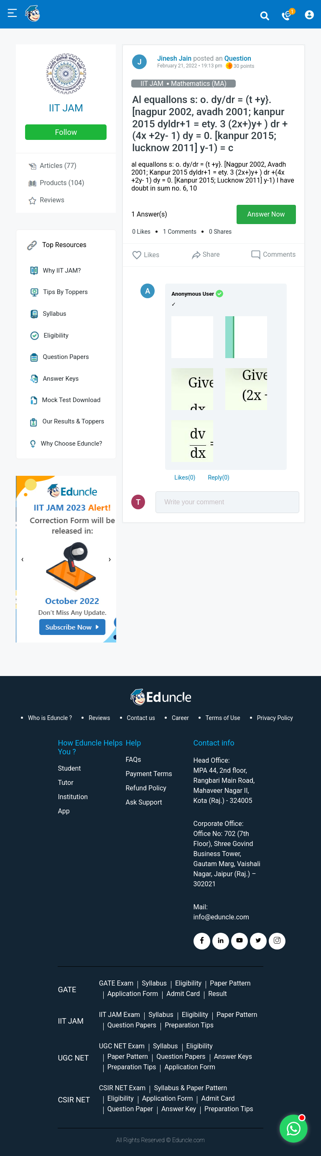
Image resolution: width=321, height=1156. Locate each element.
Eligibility (49, 335)
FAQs (133, 760)
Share (205, 254)
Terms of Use (223, 718)
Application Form (132, 994)
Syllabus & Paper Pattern (190, 1088)
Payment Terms (148, 774)
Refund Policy (145, 788)
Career (180, 718)
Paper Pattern (230, 983)
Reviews (46, 200)
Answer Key (178, 1109)
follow (66, 132)
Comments (273, 255)
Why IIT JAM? (55, 270)
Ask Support (143, 802)
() (184, 477)
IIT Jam (71, 1021)
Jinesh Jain (174, 58)
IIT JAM (66, 108)
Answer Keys (54, 378)
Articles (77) (52, 166)
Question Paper (130, 1109)
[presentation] (22, 559)
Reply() (218, 477)
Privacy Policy (275, 718)
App (63, 811)
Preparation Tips (189, 1025)
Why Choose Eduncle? (66, 443)
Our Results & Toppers (67, 421)
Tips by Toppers (59, 292)
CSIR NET (74, 1099)
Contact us (141, 718)
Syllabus (48, 313)
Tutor (65, 783)
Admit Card (183, 994)
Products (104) (56, 183)
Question (237, 58)
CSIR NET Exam (122, 1088)
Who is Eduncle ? (50, 718)
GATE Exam (116, 983)
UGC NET (73, 1057)
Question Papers (59, 357)
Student (69, 768)
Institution (73, 797)
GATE (67, 989)
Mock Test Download (65, 400)
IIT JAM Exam (119, 1015)
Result (217, 994)
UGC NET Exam (122, 1046)
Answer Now (266, 214)
